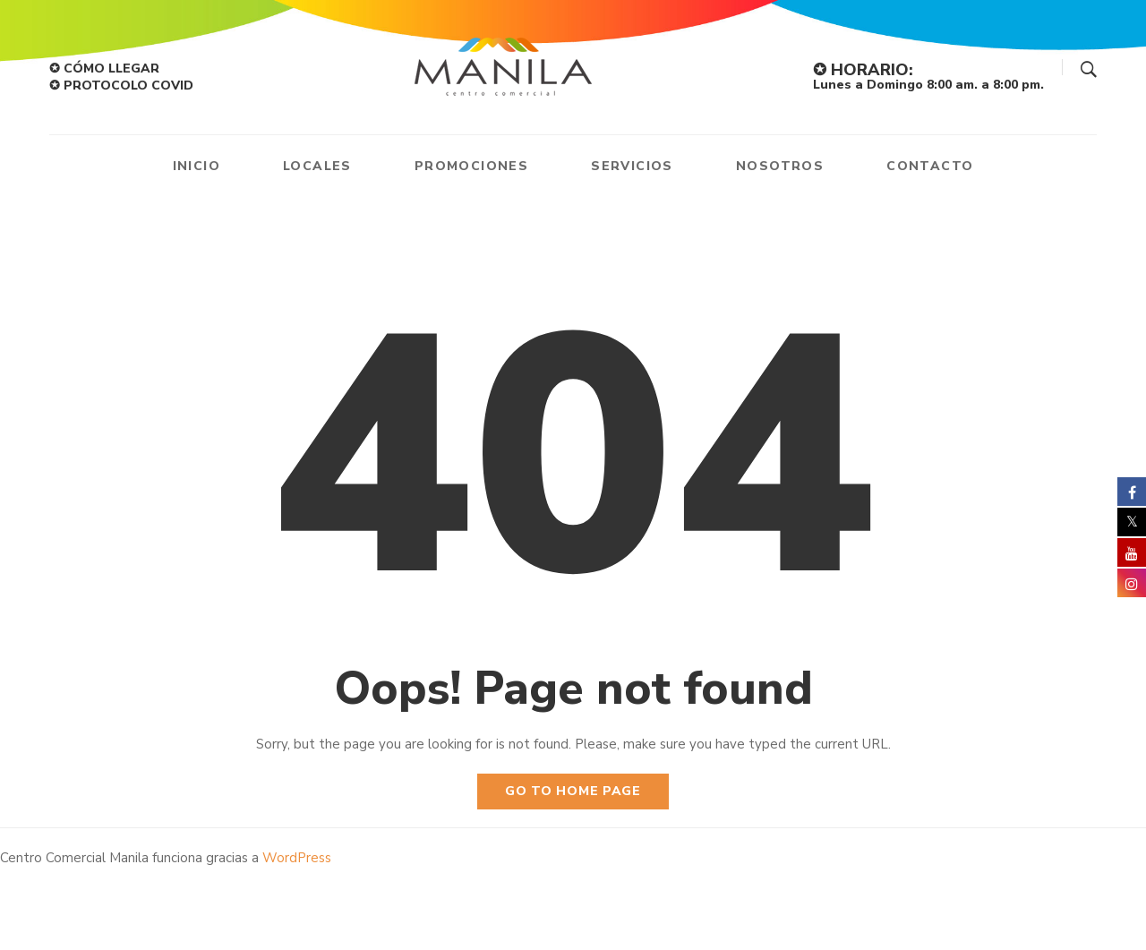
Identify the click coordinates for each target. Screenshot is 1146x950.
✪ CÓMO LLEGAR (104, 68)
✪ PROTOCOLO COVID (121, 85)
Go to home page (573, 791)
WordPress (296, 858)
